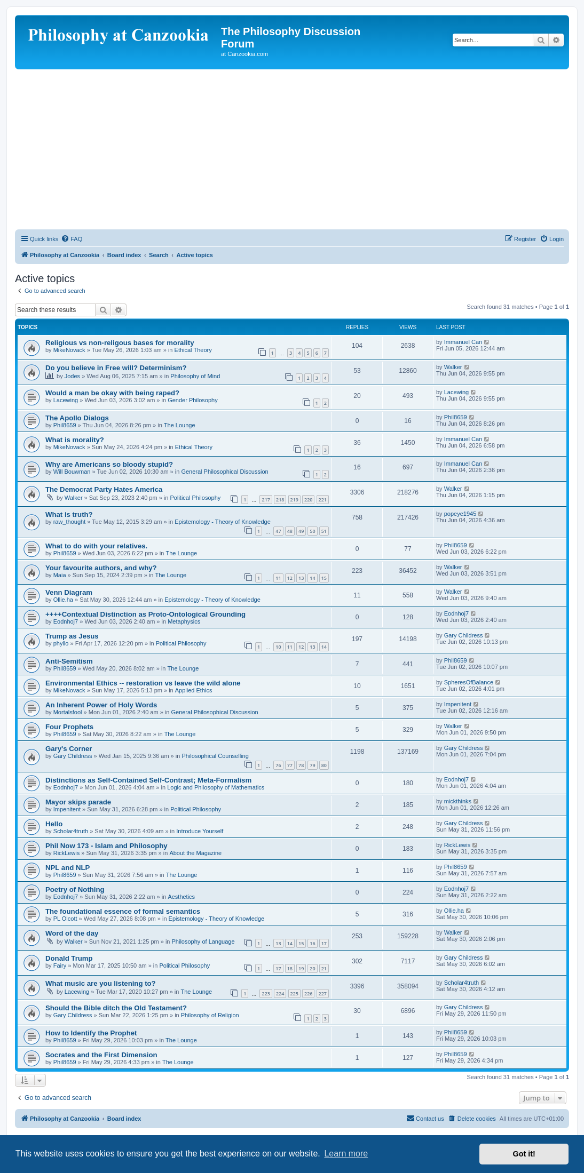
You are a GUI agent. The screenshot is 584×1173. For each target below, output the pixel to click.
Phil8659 (64, 425)
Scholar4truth (70, 831)
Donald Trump (69, 958)
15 (324, 577)
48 (290, 531)
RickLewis (66, 853)
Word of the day (71, 933)
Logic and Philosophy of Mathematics (215, 787)
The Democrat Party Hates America (103, 489)
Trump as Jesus (72, 636)
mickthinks (457, 801)
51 (324, 531)
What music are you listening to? (100, 983)
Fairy (59, 965)
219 (294, 499)
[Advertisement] (292, 149)
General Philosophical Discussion (224, 471)
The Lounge (179, 425)
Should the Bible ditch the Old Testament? (116, 1008)
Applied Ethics (193, 690)
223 (266, 993)
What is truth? (69, 514)
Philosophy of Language (203, 941)
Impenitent (457, 704)
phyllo (61, 643)
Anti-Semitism (69, 661)
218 (280, 499)
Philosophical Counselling (214, 756)
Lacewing (65, 400)
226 (308, 993)
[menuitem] (71, 239)
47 (278, 531)
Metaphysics (184, 621)
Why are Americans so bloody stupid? (109, 464)
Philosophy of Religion (210, 1015)
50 (312, 531)
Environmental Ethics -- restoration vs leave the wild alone (143, 683)
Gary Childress (463, 635)
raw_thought (69, 521)
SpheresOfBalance (468, 682)
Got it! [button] (524, 1154)
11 (278, 577)
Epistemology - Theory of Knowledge (223, 521)
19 (301, 968)
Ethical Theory (193, 350)
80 (324, 765)
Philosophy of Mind (195, 376)
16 (312, 943)
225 (294, 993)
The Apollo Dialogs (77, 418)
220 (308, 499)
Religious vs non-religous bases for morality (119, 343)
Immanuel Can (463, 342)
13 (301, 577)
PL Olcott (65, 918)
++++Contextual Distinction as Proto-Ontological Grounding (145, 614)
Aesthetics (181, 896)
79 (312, 765)
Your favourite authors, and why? (101, 568)
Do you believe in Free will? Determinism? (116, 368)
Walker (453, 367)
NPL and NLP (67, 868)
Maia (59, 575)
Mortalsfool (67, 712)
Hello (53, 824)
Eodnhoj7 (65, 621)
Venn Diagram (68, 592)
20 (312, 968)
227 (323, 993)
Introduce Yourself (199, 831)
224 (280, 993)
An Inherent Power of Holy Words (101, 705)
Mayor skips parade (78, 802)
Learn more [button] (346, 1153)
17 (324, 943)
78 (301, 765)
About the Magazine (195, 853)
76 (278, 765)
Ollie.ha (63, 599)
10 (278, 646)
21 (324, 968)
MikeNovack (69, 350)
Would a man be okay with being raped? (112, 393)
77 (290, 765)
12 (290, 577)
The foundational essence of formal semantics (122, 911)
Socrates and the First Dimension (101, 1055)
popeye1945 (460, 513)
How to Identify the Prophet (91, 1033)
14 (312, 577)
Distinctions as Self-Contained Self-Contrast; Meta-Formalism (148, 780)
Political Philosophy (195, 497)
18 (290, 968)
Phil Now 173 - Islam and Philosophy (106, 846)
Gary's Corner (68, 749)
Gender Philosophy (193, 400)
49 (301, 531)
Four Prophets (69, 727)
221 (323, 499)
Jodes (72, 376)
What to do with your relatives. (96, 546)
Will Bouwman (72, 471)
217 (266, 499)
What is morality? (74, 440)
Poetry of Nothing (75, 889)
